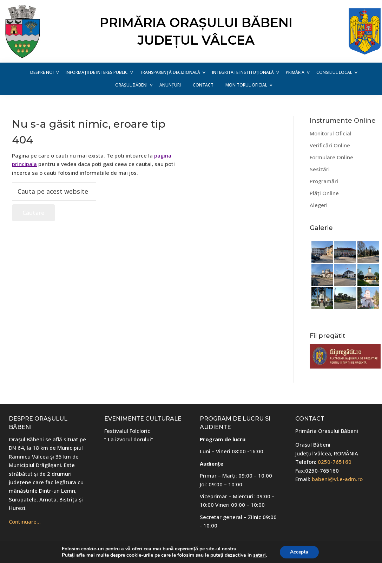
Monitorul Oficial (330, 133)
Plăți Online (324, 193)
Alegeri (319, 205)
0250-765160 (334, 461)
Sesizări (320, 169)
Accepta (299, 552)
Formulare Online (331, 157)
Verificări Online (330, 145)
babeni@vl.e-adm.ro (337, 478)
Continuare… (25, 521)
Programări (324, 181)
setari (259, 555)
